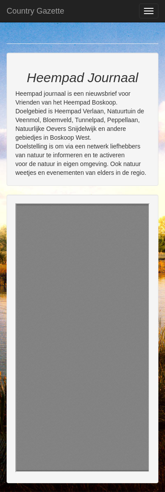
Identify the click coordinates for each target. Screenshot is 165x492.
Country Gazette (35, 11)
